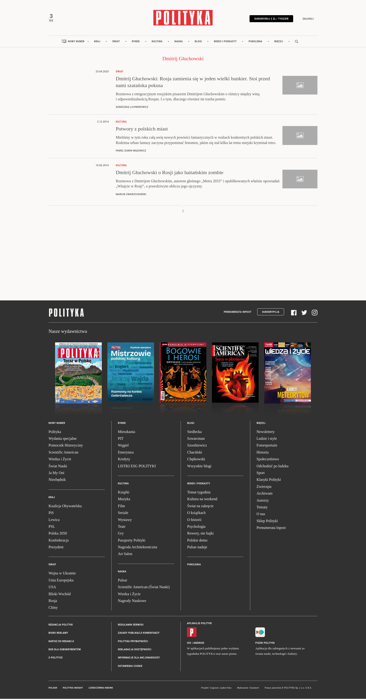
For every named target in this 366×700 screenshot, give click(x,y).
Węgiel (123, 447)
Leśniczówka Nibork (101, 689)
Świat (116, 42)
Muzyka (124, 500)
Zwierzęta (264, 488)
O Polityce (56, 659)
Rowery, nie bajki (200, 535)
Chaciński (194, 453)
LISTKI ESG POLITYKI (137, 467)
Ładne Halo (226, 689)
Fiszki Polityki (265, 644)
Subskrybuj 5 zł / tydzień (270, 19)
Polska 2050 (58, 535)
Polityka (55, 433)
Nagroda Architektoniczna (137, 548)
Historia (263, 453)
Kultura (157, 42)
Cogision (214, 689)
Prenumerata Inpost (238, 313)
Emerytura (126, 453)
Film (121, 507)
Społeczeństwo (268, 460)
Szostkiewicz (197, 447)
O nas (261, 515)
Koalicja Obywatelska (65, 507)
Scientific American (63, 453)
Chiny (53, 609)
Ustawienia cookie (130, 667)
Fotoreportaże (267, 447)
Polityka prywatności (133, 642)
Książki (123, 493)
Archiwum (264, 495)
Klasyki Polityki (269, 481)
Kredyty (124, 460)
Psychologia (196, 528)
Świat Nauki (58, 467)
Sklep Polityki (267, 522)
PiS (51, 514)
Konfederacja (59, 541)
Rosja (53, 602)
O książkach (196, 514)
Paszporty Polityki (131, 541)
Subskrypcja (270, 313)
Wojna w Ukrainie (62, 575)
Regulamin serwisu (131, 626)
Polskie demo (197, 541)
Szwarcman (196, 440)
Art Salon (125, 555)
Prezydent (56, 548)
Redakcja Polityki (61, 626)
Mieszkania (126, 433)
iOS (189, 644)
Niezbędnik (57, 481)
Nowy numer (76, 42)
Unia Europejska (61, 581)
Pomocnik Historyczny (66, 447)
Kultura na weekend (202, 500)
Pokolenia (255, 42)
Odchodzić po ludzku (273, 467)
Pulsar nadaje (197, 548)
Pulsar (122, 581)
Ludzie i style (267, 440)
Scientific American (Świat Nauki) (144, 588)
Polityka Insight (73, 689)
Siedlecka (194, 433)
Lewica (54, 521)
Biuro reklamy (58, 634)
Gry (121, 535)
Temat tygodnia (199, 493)
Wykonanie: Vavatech (248, 689)
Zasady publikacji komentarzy (138, 634)
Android (199, 644)
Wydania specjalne (63, 440)
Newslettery (265, 433)
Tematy (262, 508)
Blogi (198, 42)
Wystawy (125, 521)
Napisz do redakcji (61, 642)
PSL (52, 528)
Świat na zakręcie (200, 507)
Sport (261, 474)
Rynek (136, 42)
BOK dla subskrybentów (65, 650)
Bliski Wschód (59, 595)
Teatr (122, 528)
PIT (120, 440)
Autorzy (263, 501)
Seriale (123, 514)
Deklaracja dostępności (134, 650)
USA (52, 588)
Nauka (178, 42)
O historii (194, 521)
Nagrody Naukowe (132, 602)
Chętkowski (196, 460)
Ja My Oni (56, 474)
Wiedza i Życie (60, 460)
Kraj (97, 42)
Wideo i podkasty (225, 42)
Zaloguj (307, 19)
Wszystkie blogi (199, 467)
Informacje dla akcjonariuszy (139, 659)
